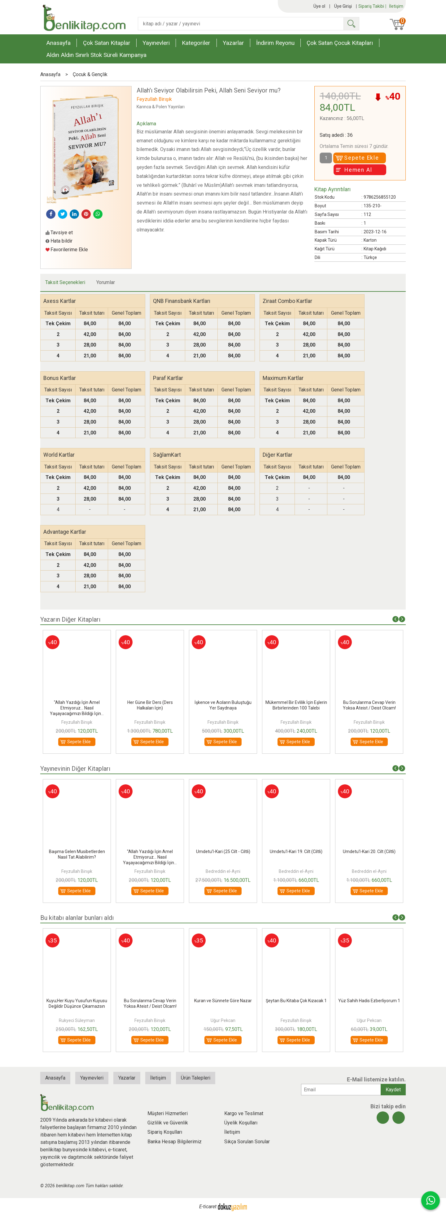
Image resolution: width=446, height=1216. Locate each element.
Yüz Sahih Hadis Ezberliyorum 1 (369, 1000)
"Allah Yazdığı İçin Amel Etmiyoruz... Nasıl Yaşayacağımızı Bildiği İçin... (77, 708)
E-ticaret (207, 1207)
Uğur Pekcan (223, 1020)
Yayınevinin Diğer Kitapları (75, 768)
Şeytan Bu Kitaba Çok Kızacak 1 (296, 1000)
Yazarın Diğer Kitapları (70, 619)
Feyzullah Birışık (76, 722)
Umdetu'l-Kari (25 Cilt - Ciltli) (223, 851)
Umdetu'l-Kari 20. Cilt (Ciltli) (369, 851)
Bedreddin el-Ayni (223, 871)
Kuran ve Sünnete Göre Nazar (223, 1000)
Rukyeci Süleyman (77, 1020)
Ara (351, 23)
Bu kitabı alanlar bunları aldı (77, 917)
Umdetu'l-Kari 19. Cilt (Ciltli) (296, 851)
